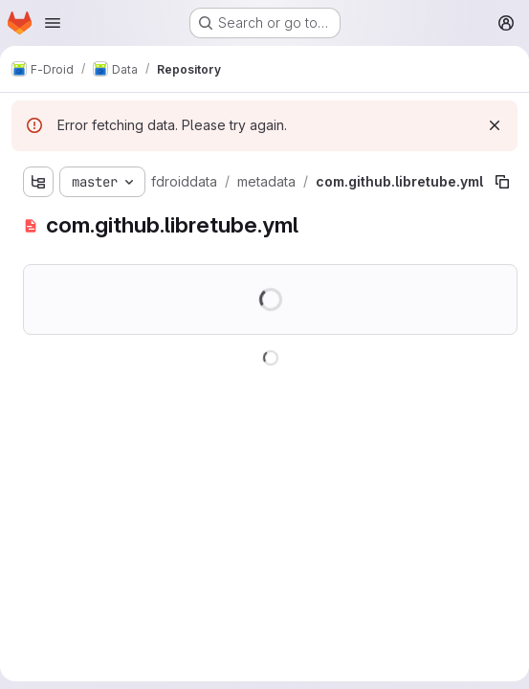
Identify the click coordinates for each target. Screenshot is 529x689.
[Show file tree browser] (38, 182)
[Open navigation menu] (52, 23)
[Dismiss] (494, 125)
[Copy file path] (502, 182)
